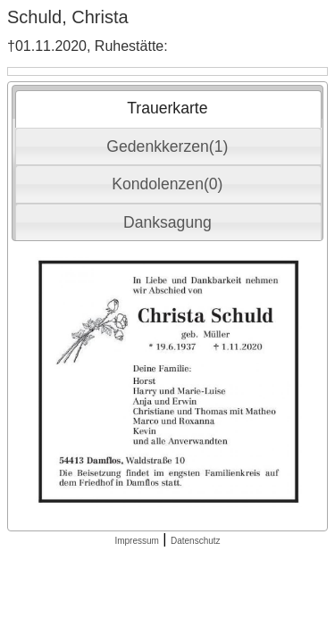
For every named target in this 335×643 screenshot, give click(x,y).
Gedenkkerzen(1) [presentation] (167, 146)
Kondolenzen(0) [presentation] (167, 184)
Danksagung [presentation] (167, 222)
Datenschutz (196, 541)
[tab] (168, 109)
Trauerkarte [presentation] (167, 108)
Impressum (136, 541)
